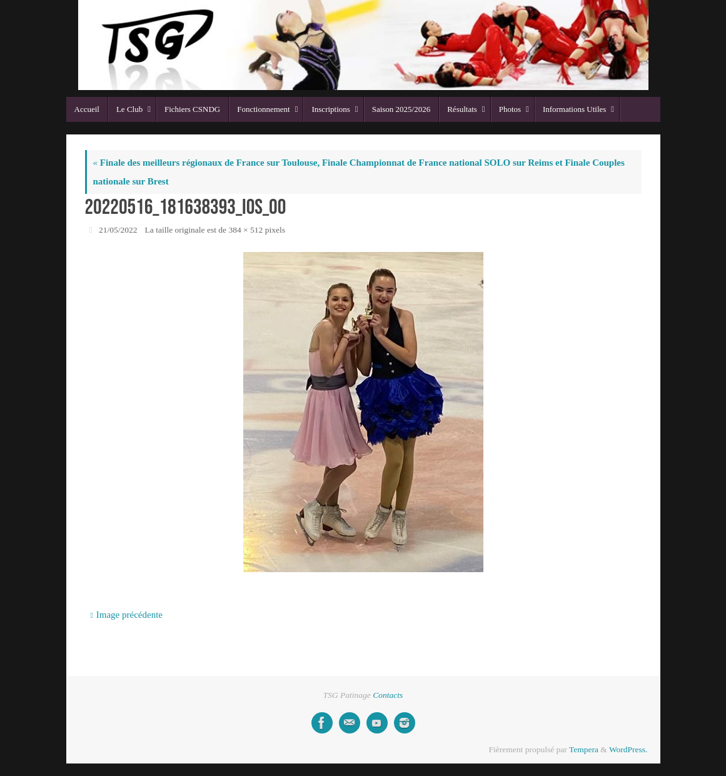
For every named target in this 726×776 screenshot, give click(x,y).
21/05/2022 (118, 229)
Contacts (388, 695)
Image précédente (126, 615)
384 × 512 (245, 229)
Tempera (583, 749)
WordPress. (628, 749)
